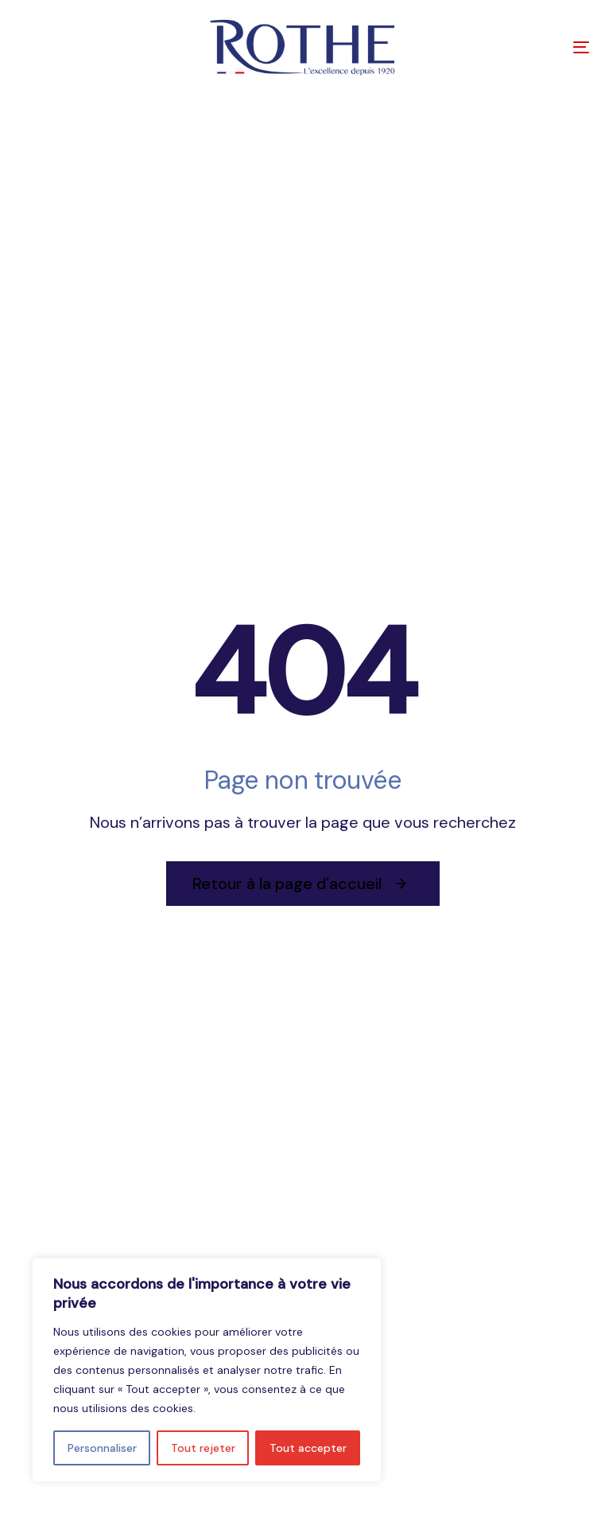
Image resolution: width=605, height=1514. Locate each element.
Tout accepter (308, 1448)
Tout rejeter (203, 1448)
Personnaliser (102, 1448)
